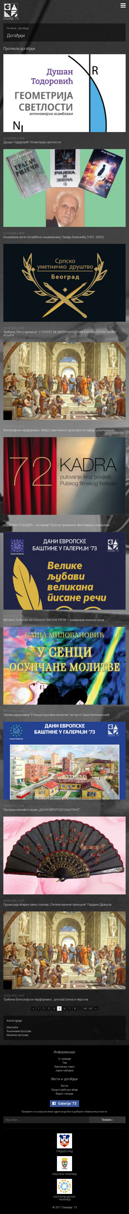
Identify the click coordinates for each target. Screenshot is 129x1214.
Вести (64, 1085)
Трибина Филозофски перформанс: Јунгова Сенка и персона (45, 999)
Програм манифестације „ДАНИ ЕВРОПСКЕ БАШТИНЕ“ (41, 809)
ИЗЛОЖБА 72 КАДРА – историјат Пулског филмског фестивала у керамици (56, 525)
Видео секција (64, 1093)
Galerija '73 (64, 1103)
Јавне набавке (64, 1070)
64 (85, 1008)
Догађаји (24, 28)
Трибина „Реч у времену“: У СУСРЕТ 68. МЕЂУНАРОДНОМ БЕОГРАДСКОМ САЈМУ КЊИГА (59, 333)
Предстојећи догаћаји (64, 1089)
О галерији (64, 1058)
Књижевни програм (19, 1031)
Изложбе (12, 1027)
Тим (64, 1062)
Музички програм (17, 1035)
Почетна (11, 28)
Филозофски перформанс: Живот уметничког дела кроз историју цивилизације (59, 430)
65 (90, 1008)
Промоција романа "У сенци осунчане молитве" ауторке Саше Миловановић (56, 715)
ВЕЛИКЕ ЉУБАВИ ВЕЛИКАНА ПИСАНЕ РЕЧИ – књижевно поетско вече (53, 620)
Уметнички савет (64, 1066)
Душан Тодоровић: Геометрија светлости (32, 142)
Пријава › (107, 1119)
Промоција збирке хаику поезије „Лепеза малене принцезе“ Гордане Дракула (57, 904)
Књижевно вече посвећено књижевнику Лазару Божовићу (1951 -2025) (53, 237)
